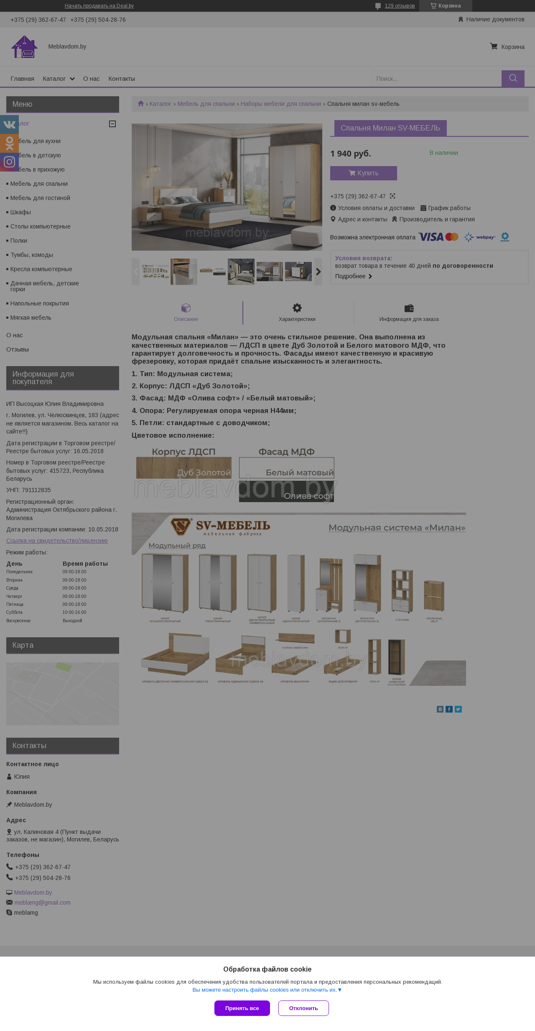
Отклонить (303, 1008)
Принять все (242, 1008)
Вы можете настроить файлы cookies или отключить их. (264, 990)
